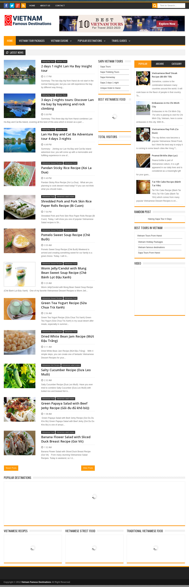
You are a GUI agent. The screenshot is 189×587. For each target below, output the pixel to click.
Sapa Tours (105, 66)
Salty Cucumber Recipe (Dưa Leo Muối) (66, 372)
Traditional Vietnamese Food (145, 531)
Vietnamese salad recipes (65, 196)
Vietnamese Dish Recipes (51, 365)
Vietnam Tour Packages (32, 40)
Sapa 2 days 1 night (109, 82)
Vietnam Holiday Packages (160, 243)
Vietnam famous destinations (151, 247)
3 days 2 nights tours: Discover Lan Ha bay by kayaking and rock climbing (67, 104)
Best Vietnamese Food (111, 99)
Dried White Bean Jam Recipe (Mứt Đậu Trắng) (67, 338)
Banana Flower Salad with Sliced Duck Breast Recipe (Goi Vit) (65, 439)
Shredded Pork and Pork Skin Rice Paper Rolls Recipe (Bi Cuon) (66, 203)
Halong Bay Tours (48, 61)
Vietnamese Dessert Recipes (52, 163)
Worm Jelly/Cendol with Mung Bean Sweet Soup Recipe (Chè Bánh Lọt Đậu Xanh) (63, 272)
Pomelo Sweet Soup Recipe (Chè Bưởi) (65, 237)
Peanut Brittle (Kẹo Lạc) (165, 155)
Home (32, 5)
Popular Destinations (90, 40)
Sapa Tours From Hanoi (149, 253)
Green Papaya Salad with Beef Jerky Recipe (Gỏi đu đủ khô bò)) (65, 405)
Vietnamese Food (70, 163)
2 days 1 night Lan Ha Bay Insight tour (66, 68)
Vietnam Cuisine (59, 40)
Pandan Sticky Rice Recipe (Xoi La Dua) (66, 170)
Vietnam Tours (61, 61)
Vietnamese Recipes (16, 531)
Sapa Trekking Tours (109, 72)
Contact (60, 5)
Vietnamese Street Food (80, 531)
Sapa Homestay (107, 77)
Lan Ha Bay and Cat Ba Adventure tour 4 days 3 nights (67, 136)
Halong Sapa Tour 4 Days (160, 219)
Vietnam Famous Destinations (36, 582)
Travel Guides (119, 40)
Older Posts (88, 468)
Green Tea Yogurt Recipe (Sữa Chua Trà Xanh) (64, 305)
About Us (45, 5)
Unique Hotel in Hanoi (110, 88)
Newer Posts (11, 468)
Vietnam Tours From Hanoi (149, 235)
